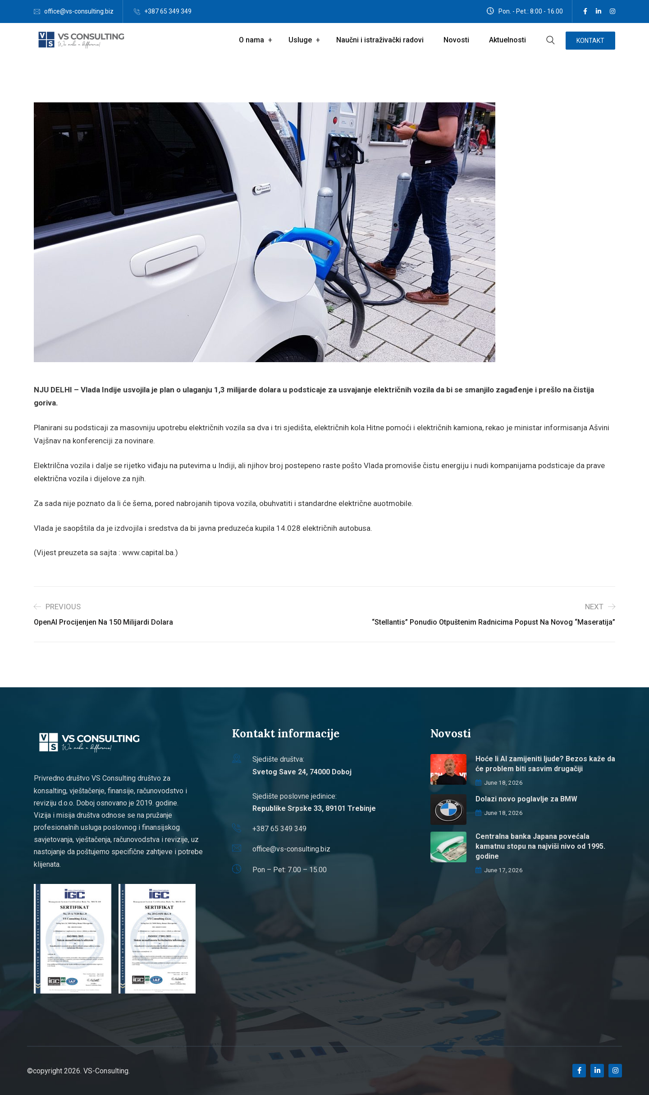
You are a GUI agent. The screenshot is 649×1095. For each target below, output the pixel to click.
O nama (251, 40)
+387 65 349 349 (168, 11)
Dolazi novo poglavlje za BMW (526, 799)
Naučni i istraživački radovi (380, 40)
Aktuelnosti (507, 40)
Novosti (456, 40)
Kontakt (590, 40)
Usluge (300, 40)
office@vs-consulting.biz (79, 11)
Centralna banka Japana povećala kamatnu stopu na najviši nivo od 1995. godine (540, 846)
